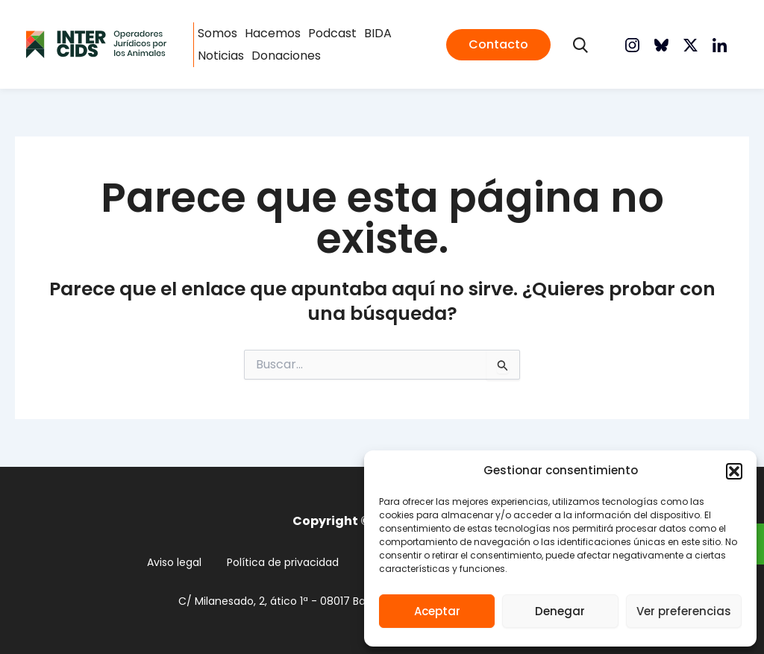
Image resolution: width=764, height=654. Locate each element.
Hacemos (273, 33)
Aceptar (437, 611)
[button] (734, 471)
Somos (217, 33)
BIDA (378, 33)
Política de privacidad (283, 562)
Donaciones (286, 55)
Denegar (560, 611)
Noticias (221, 55)
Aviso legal (174, 562)
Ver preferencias (683, 611)
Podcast (332, 33)
